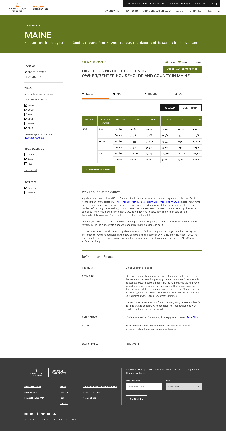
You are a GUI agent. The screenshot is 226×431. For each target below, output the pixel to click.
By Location (113, 10)
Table (89, 93)
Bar (180, 93)
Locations (30, 25)
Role (168, 381)
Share (196, 62)
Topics (197, 3)
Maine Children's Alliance (139, 267)
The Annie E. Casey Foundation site (100, 386)
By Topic (132, 10)
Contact (64, 403)
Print (170, 62)
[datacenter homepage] (40, 7)
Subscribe (136, 398)
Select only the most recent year (39, 93)
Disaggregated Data (157, 10)
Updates (195, 10)
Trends (152, 93)
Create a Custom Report (182, 69)
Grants (206, 3)
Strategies (186, 3)
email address (133, 381)
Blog (214, 3)
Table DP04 (192, 317)
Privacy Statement (92, 392)
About (180, 10)
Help (209, 10)
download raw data (34, 137)
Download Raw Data (98, 169)
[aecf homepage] (18, 7)
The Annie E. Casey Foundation (145, 3)
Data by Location (32, 386)
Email (183, 62)
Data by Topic (31, 392)
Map (119, 93)
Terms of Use (89, 398)
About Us (173, 3)
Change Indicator (93, 62)
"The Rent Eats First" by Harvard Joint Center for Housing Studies (148, 202)
